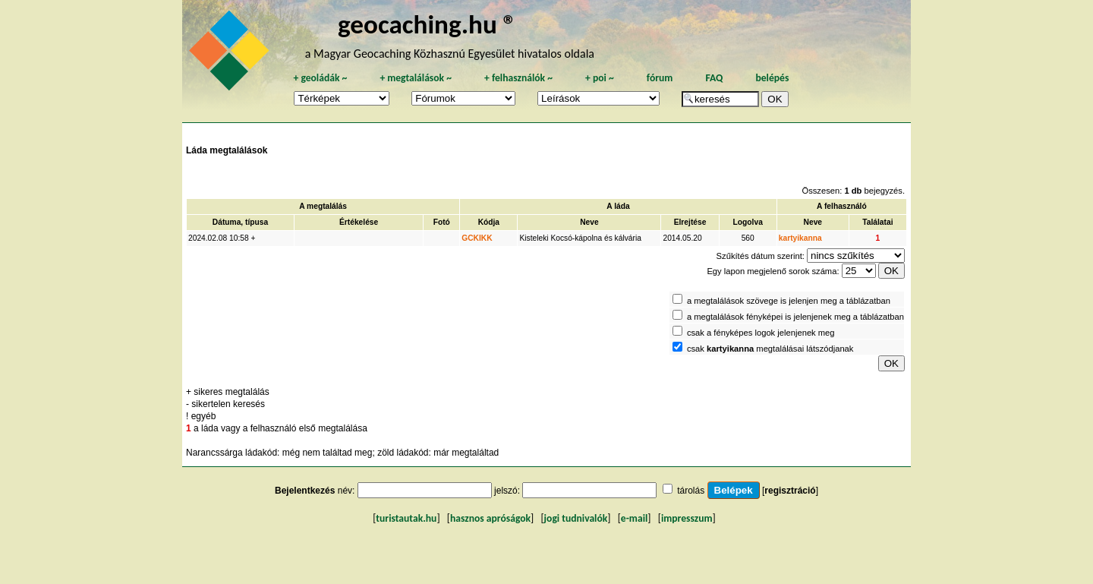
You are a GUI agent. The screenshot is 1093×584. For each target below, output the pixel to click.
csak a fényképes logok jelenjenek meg (761, 332)
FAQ (714, 77)
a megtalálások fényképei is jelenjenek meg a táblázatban (795, 316)
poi (599, 77)
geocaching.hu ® (427, 24)
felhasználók (518, 77)
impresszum (687, 518)
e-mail (634, 518)
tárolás (690, 490)
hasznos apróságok (490, 518)
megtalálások (415, 77)
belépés (772, 77)
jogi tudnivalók (576, 518)
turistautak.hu (406, 518)
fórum (660, 77)
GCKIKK (476, 238)
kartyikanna (800, 238)
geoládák (320, 77)
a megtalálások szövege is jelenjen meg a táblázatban (788, 300)
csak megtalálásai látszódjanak (770, 348)
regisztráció (789, 490)
